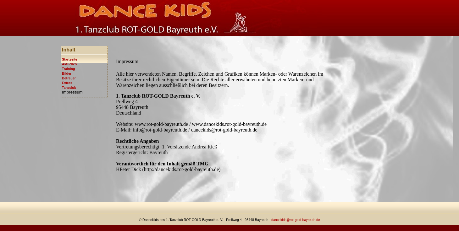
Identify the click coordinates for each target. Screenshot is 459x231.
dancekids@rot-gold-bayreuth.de (295, 220)
